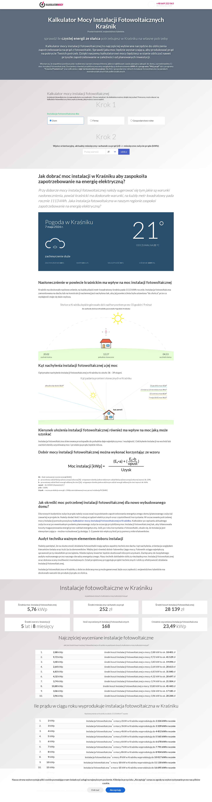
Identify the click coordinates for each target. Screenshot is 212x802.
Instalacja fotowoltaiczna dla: (63, 113)
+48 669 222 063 (165, 3)
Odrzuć (95, 789)
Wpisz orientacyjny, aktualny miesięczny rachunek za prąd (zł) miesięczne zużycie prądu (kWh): (106, 145)
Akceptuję (115, 789)
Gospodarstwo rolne (142, 120)
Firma (94, 120)
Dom (65, 120)
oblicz (124, 151)
